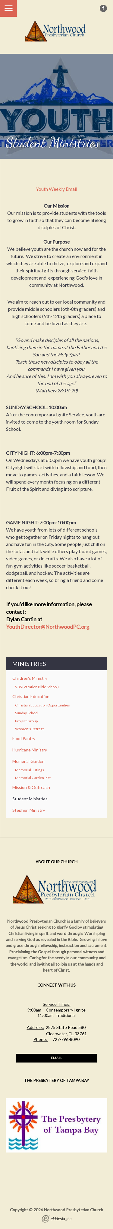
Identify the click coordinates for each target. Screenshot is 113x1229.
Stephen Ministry (28, 810)
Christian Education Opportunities (42, 705)
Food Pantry (23, 738)
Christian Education (30, 696)
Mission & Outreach (31, 787)
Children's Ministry (29, 678)
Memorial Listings (29, 770)
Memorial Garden (28, 761)
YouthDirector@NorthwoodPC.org (47, 626)
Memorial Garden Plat (33, 777)
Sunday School (26, 713)
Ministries (29, 663)
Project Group (26, 721)
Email (56, 1058)
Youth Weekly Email (56, 189)
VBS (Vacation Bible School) (37, 687)
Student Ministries (30, 798)
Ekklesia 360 (57, 1219)
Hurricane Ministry (29, 749)
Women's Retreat (29, 729)
